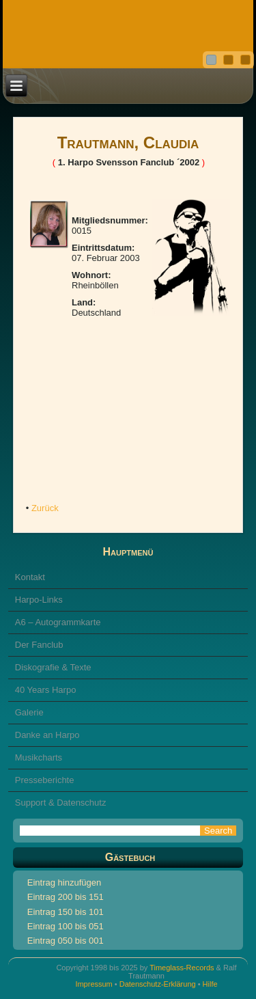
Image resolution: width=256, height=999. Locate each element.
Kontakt (30, 577)
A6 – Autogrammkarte (58, 622)
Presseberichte (44, 780)
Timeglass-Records (182, 967)
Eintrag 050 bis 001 (65, 940)
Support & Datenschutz (60, 802)
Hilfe (210, 984)
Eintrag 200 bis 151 (65, 897)
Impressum (93, 984)
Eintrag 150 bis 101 (65, 912)
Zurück (45, 508)
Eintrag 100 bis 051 (65, 926)
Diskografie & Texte (53, 667)
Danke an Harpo (47, 735)
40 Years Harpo (45, 690)
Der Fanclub (39, 645)
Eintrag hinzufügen (64, 882)
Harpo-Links (39, 599)
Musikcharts (38, 757)
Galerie (29, 712)
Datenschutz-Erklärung (157, 984)
